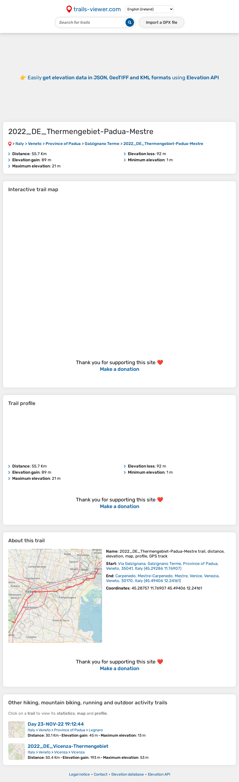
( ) (162, 566)
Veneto (45, 730)
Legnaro (96, 730)
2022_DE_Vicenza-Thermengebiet (68, 746)
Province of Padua (69, 730)
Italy (31, 730)
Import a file (161, 22)
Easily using (123, 77)
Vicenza (61, 752)
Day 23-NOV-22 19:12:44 (56, 724)
